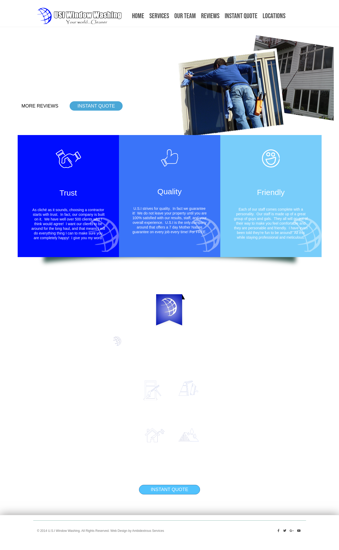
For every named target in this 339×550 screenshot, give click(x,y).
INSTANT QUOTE (96, 106)
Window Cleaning (114, 383)
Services (159, 16)
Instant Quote (241, 16)
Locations (274, 16)
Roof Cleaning (223, 431)
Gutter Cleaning (225, 383)
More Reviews (40, 106)
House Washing (117, 431)
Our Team (185, 16)
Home (138, 16)
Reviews (210, 16)
